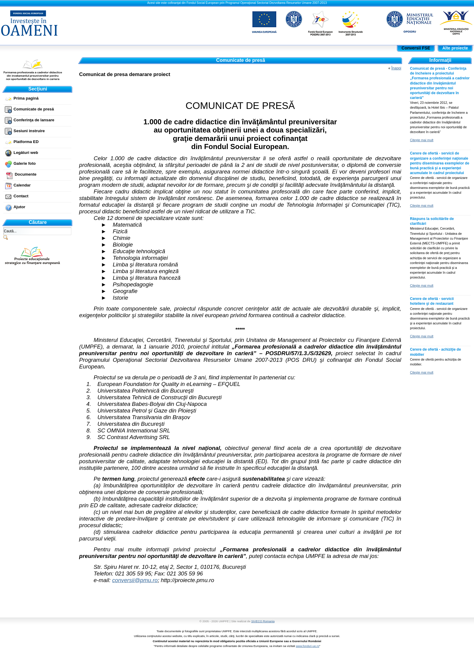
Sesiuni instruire (29, 131)
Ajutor (19, 207)
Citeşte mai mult (421, 140)
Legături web (26, 152)
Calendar (22, 185)
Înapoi (396, 68)
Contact (21, 196)
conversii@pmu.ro (135, 580)
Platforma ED (26, 141)
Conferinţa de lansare (34, 120)
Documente (26, 174)
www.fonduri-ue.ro (307, 646)
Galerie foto (25, 163)
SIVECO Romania (262, 621)
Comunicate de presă (34, 109)
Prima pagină (26, 98)
